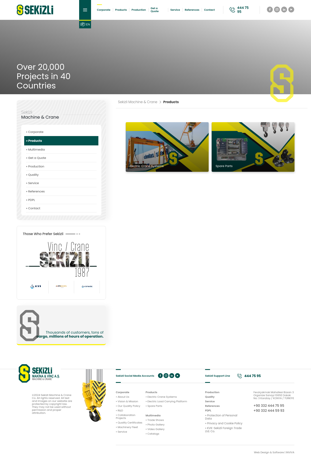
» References (35, 191)
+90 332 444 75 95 (268, 406)
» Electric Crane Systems (161, 397)
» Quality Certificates (129, 422)
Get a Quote (155, 10)
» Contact (33, 208)
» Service (32, 183)
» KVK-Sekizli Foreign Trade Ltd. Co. (223, 429)
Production (139, 10)
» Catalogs (152, 433)
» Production (35, 166)
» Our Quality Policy (128, 406)
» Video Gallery (155, 429)
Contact (209, 10)
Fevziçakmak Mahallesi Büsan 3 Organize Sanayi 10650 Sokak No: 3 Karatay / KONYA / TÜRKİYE (273, 395)
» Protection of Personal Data (221, 417)
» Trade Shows (155, 420)
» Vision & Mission (127, 401)
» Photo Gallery (155, 424)
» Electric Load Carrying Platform (166, 401)
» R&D (119, 410)
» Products (34, 141)
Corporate (103, 10)
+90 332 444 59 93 (268, 411)
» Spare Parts (154, 406)
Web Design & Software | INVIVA (274, 452)
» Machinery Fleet (127, 427)
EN (85, 24)
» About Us (122, 397)
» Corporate (34, 132)
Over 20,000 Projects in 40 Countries (44, 76)
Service (175, 10)
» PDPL (30, 200)
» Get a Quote (36, 158)
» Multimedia (35, 149)
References (192, 10)
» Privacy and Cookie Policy (223, 423)
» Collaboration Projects (125, 417)
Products (121, 10)
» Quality (32, 175)
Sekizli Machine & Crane (139, 102)
